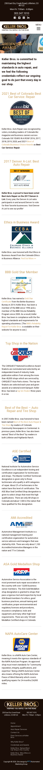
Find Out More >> (28, 258)
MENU (38, 27)
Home (13, 723)
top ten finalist (23, 391)
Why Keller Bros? (17, 742)
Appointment (16, 726)
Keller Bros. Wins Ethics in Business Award (21, 754)
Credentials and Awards (20, 745)
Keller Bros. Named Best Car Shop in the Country (20, 749)
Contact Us (15, 732)
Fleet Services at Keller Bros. (20, 736)
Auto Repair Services (19, 729)
